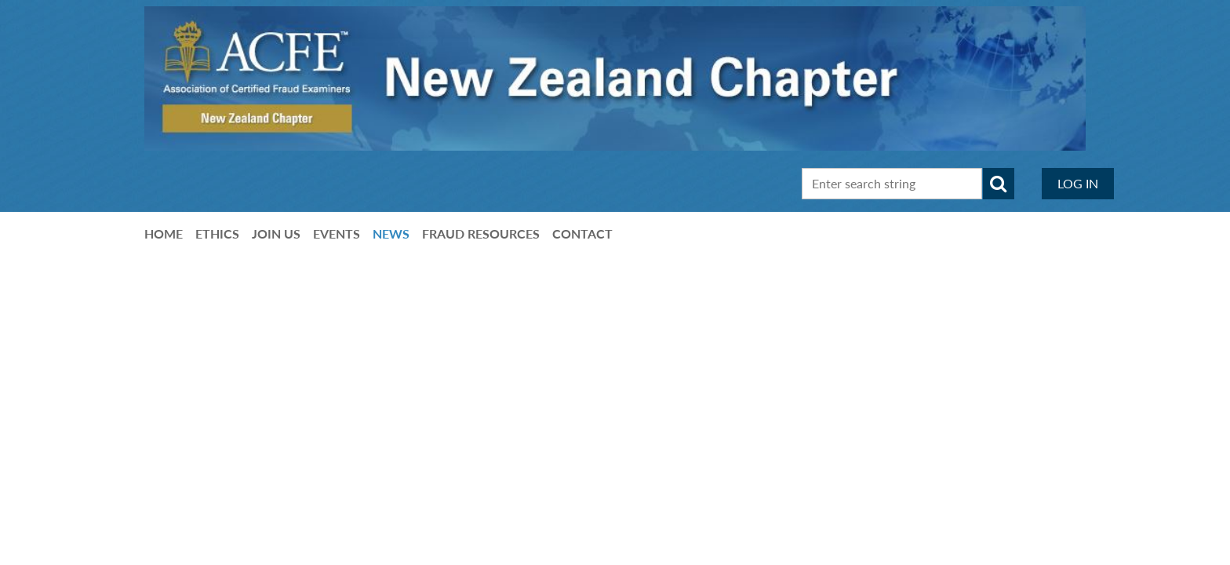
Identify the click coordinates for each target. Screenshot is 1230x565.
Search (998, 183)
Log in (1077, 183)
